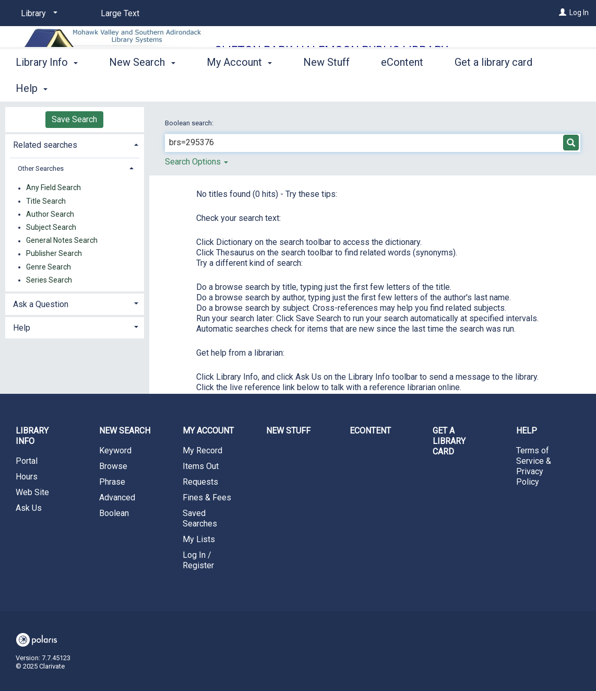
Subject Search (51, 227)
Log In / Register (198, 560)
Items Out (201, 466)
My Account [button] (239, 86)
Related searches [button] (45, 145)
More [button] (475, 88)
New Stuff (326, 86)
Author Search (50, 214)
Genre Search (48, 267)
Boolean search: (190, 123)
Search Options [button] (196, 162)
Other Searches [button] (41, 168)
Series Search (49, 280)
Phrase (112, 482)
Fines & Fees (207, 497)
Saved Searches (200, 518)
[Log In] (562, 12)
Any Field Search (53, 188)
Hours (27, 477)
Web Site (32, 492)
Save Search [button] (74, 119)
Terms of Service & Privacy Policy (533, 466)
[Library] (37, 13)
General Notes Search (62, 241)
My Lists (199, 539)
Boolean (114, 513)
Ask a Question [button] (40, 304)
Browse (113, 466)
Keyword (115, 450)
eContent (402, 86)
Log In (579, 12)
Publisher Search (54, 254)
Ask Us (29, 508)
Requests (200, 482)
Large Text (120, 13)
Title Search (46, 201)
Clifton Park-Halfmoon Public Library (331, 50)
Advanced (117, 497)
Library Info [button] (47, 86)
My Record (202, 450)
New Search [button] (142, 86)
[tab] (74, 144)
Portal (27, 461)
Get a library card (449, 441)
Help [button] (21, 328)
